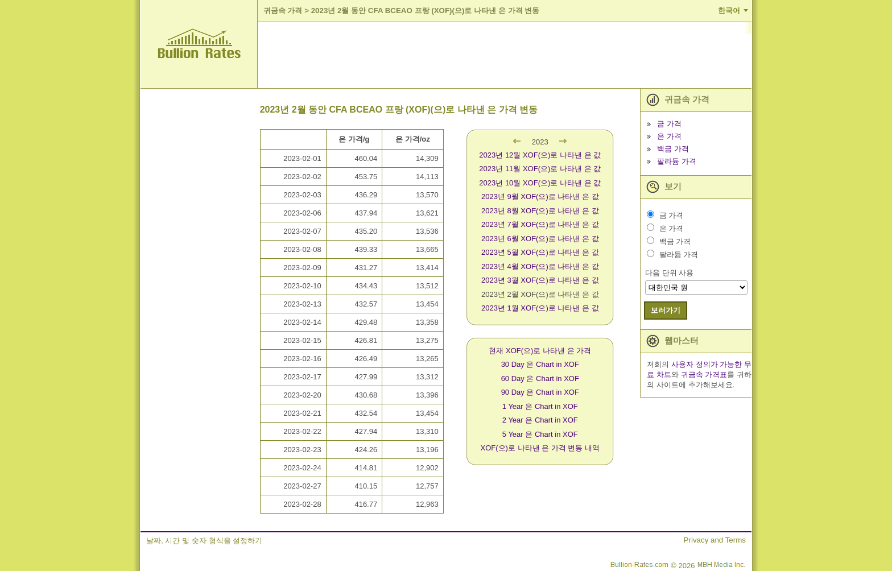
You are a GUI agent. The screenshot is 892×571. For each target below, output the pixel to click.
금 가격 (669, 123)
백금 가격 (673, 148)
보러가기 (665, 310)
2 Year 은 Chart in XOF (540, 420)
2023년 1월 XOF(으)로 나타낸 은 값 (540, 308)
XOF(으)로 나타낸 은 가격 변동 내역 (540, 448)
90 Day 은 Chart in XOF (540, 392)
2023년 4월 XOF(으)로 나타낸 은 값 (540, 266)
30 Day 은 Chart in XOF (540, 364)
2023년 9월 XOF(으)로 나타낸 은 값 (540, 196)
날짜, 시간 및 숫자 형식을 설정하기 (204, 540)
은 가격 (669, 136)
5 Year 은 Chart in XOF (540, 434)
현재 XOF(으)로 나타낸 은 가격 (540, 350)
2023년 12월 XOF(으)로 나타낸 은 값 (540, 155)
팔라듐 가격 (676, 161)
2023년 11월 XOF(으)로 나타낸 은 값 (540, 168)
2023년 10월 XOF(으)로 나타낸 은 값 (540, 183)
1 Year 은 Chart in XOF (540, 406)
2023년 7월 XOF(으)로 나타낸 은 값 (540, 224)
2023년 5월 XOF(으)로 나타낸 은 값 (540, 252)
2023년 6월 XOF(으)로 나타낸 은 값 (540, 238)
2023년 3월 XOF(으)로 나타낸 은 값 (540, 280)
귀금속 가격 (283, 10)
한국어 (729, 10)
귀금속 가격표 (704, 374)
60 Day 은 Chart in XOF (540, 378)
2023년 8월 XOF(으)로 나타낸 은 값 (540, 210)
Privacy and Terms (715, 540)
